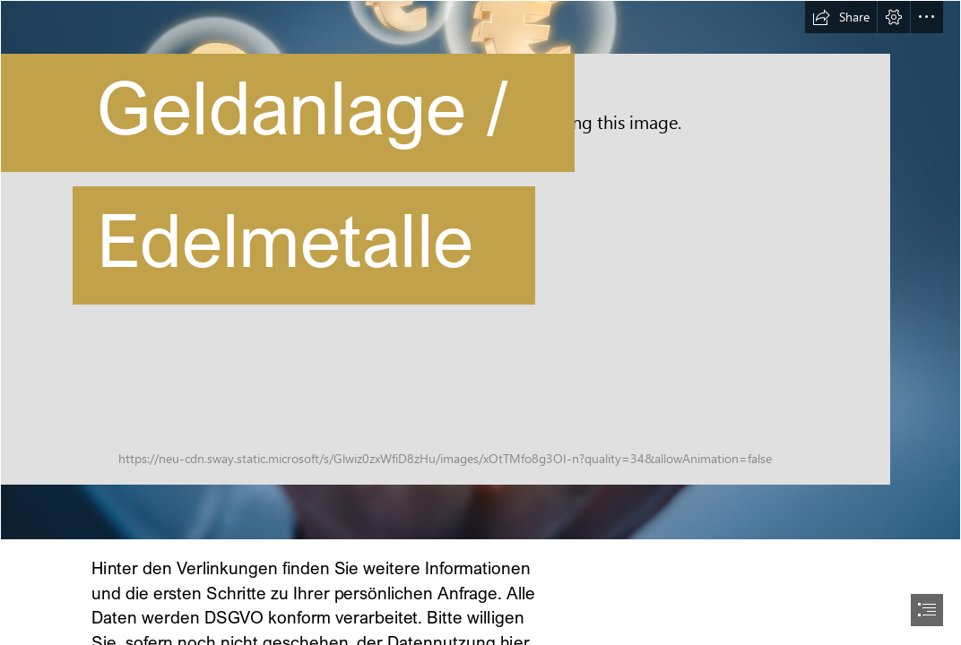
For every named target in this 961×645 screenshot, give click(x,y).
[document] (480, 322)
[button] (841, 17)
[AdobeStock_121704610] (480, 270)
